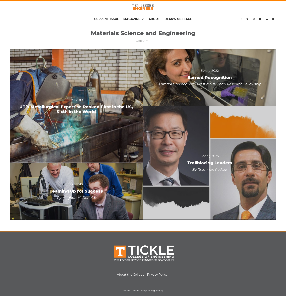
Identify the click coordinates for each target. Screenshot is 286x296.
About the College (130, 274)
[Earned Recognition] (209, 77)
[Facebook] (241, 19)
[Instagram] (254, 19)
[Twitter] (247, 19)
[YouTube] (260, 19)
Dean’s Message (178, 19)
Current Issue (106, 19)
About (154, 19)
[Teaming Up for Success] (76, 191)
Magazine (131, 19)
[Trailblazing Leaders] (209, 163)
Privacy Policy (157, 274)
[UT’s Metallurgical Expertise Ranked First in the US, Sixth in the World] (76, 106)
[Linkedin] (267, 19)
